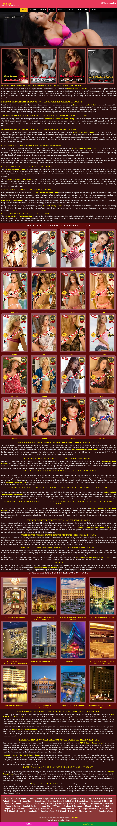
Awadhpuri (22, 798)
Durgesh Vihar (25, 801)
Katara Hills (39, 804)
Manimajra (33, 811)
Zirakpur (67, 806)
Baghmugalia (74, 798)
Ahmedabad (33, 9)
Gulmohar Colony (55, 801)
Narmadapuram (96, 804)
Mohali (88, 806)
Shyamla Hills (45, 806)
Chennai (43, 9)
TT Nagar (57, 806)
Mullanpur (33, 809)
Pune (86, 9)
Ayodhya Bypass (36, 798)
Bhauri (14, 801)
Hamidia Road (82, 801)
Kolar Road (61, 804)
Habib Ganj (69, 801)
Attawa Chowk (19, 809)
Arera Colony (10, 798)
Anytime (113, 3)
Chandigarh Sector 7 (68, 811)
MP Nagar (82, 804)
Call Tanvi (29, 824)
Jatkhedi (19, 804)
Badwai (63, 798)
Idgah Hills (108, 801)
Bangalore (62, 9)
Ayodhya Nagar (51, 798)
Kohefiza (50, 804)
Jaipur (93, 9)
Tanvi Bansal (10, 4)
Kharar (96, 806)
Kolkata (52, 9)
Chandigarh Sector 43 (17, 811)
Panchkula (78, 806)
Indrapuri (9, 804)
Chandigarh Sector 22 (48, 809)
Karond (28, 804)
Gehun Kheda (40, 801)
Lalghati (72, 804)
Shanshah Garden (29, 806)
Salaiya (17, 806)
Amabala (106, 806)
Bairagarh (99, 798)
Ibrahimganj (96, 801)
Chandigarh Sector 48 (48, 811)
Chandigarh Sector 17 (68, 809)
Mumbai (71, 9)
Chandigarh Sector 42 (87, 809)
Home (24, 9)
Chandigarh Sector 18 (87, 811)
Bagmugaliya (87, 798)
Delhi (79, 9)
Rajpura (8, 809)
